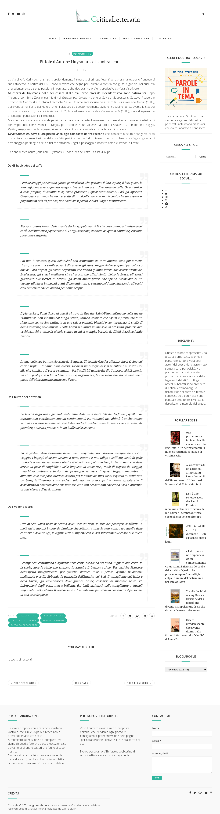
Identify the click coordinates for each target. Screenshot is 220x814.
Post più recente (23, 683)
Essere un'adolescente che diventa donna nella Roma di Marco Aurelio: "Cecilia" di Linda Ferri (184, 630)
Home (52, 38)
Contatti (162, 38)
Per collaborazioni (136, 38)
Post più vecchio (139, 683)
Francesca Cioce (53, 616)
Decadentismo (82, 54)
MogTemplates (37, 805)
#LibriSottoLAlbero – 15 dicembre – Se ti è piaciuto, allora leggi (185, 534)
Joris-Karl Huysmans (23, 620)
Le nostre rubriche (76, 38)
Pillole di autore (54, 620)
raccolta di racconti (24, 625)
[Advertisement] (186, 273)
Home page (81, 683)
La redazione (107, 38)
